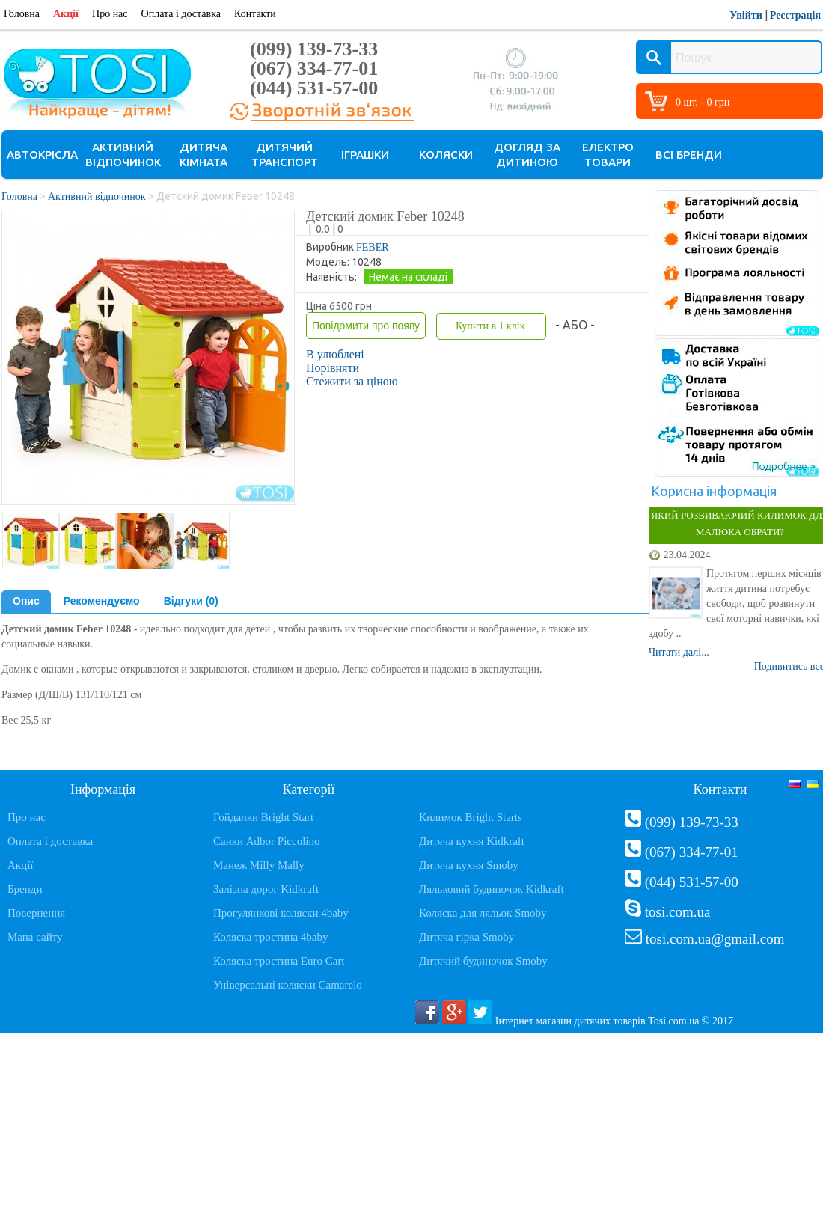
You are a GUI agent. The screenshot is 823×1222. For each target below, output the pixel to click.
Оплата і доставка (181, 13)
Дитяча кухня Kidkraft (471, 841)
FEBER (372, 247)
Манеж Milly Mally (259, 865)
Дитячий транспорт (284, 154)
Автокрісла (42, 154)
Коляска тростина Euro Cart (279, 961)
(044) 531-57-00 (314, 88)
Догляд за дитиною (527, 154)
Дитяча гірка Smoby (466, 937)
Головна (22, 13)
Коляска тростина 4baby (270, 937)
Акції (66, 13)
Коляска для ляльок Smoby (483, 913)
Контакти (255, 13)
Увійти (745, 15)
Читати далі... (679, 652)
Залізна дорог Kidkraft (266, 889)
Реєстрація (795, 15)
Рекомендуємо (102, 601)
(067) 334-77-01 (314, 68)
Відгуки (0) (191, 601)
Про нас (110, 13)
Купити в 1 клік (490, 326)
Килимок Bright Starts (470, 817)
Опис (26, 601)
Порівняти (332, 367)
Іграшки (365, 154)
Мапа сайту (35, 937)
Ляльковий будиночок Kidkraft (491, 889)
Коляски (446, 154)
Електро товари (608, 154)
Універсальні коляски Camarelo (287, 985)
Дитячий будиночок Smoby (483, 961)
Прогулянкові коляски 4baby (281, 913)
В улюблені (335, 354)
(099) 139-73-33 (314, 49)
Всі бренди (688, 154)
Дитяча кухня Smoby (468, 865)
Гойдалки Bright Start (263, 817)
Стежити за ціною (352, 381)
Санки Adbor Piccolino (266, 841)
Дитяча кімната (203, 154)
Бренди (24, 889)
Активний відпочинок (123, 154)
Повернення (36, 913)
